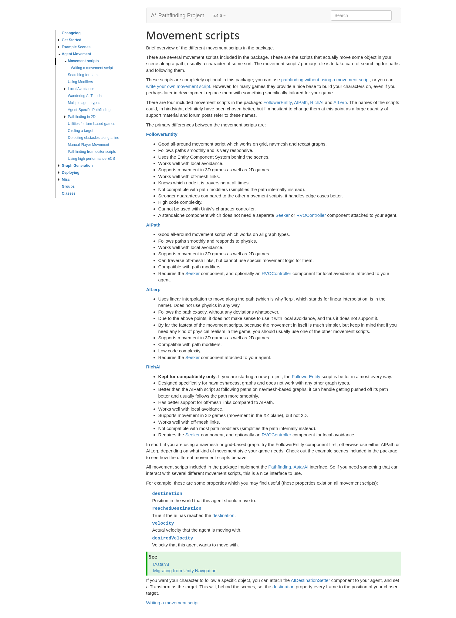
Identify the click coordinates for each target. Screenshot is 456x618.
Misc (64, 179)
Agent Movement (74, 54)
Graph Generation (75, 165)
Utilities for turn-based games (91, 124)
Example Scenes (74, 47)
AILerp (340, 102)
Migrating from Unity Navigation (185, 570)
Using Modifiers (80, 82)
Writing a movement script (92, 68)
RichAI (316, 102)
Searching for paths (84, 75)
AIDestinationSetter (310, 580)
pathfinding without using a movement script (325, 79)
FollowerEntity (277, 102)
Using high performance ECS (91, 158)
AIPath (301, 102)
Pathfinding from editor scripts (92, 151)
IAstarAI (161, 564)
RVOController (311, 215)
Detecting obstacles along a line (93, 138)
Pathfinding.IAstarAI (288, 466)
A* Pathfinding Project (177, 15)
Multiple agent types (84, 103)
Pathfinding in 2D (80, 117)
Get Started (70, 40)
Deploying (68, 172)
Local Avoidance (79, 89)
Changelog (71, 33)
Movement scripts (81, 61)
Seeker (282, 215)
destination (223, 515)
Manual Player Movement (88, 145)
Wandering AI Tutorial (85, 96)
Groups (68, 186)
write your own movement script (178, 86)
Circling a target (80, 131)
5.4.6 (219, 15)
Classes (69, 193)
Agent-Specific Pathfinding (89, 110)
